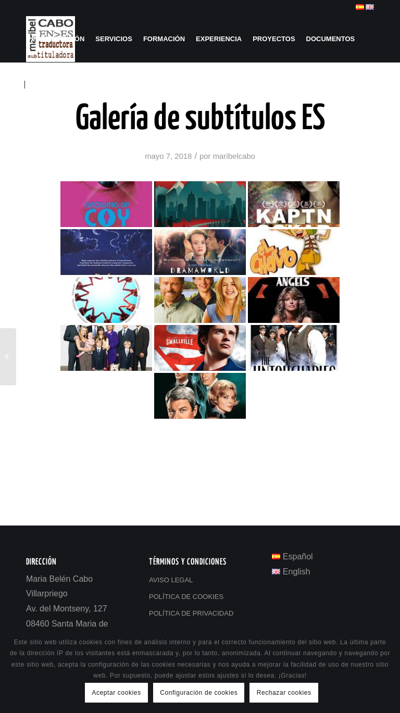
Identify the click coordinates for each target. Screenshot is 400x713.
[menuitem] (58, 39)
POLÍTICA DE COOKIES (186, 597)
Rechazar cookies (284, 692)
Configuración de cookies (199, 692)
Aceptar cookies (116, 692)
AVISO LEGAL (171, 580)
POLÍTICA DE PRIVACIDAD (191, 613)
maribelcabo (234, 156)
